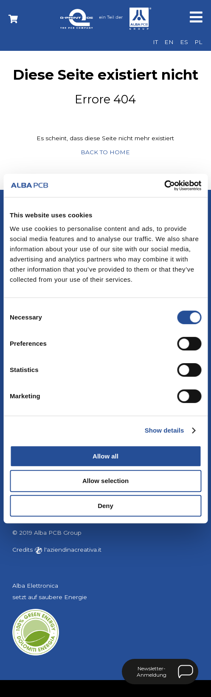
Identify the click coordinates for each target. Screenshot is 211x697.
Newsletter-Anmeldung (151, 671)
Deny (105, 505)
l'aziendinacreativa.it (67, 549)
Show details (164, 430)
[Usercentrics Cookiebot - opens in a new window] (164, 185)
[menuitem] (155, 42)
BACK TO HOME (105, 152)
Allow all (105, 456)
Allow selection (105, 480)
